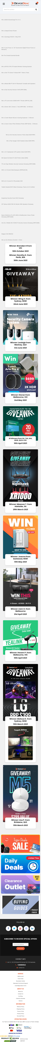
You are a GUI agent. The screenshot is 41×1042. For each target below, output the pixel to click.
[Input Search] (18, 9)
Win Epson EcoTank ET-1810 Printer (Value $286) (14, 158)
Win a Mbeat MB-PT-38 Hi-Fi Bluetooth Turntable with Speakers (18, 83)
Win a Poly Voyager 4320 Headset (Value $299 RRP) (20, 141)
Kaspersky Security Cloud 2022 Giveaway (12, 198)
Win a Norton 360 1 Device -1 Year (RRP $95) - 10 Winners (17, 106)
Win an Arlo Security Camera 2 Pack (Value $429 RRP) (20, 134)
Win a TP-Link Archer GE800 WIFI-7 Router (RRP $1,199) (16, 100)
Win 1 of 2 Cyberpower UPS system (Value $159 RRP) (16, 152)
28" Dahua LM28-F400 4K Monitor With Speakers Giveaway (17, 204)
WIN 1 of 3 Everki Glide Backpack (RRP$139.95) (14, 170)
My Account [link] (20, 976)
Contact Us (20, 967)
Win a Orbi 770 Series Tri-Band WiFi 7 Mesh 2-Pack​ (15, 72)
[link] (8, 928)
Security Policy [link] (20, 1016)
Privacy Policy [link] (20, 1013)
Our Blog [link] (20, 996)
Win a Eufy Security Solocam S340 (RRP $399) (14, 89)
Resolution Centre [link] (20, 981)
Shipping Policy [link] (20, 1009)
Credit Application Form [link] (20, 985)
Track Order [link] (20, 978)
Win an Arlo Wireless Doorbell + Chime (11, 240)
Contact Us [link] (20, 993)
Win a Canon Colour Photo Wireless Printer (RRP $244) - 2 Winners (19, 123)
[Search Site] (36, 9)
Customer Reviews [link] (20, 998)
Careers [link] (20, 1000)
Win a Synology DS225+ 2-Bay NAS (11, 36)
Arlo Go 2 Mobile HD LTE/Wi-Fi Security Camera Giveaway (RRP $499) (20, 223)
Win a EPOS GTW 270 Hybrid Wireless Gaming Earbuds (16, 66)
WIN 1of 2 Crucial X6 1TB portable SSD (12, 181)
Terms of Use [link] (20, 1011)
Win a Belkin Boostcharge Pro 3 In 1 (11, 19)
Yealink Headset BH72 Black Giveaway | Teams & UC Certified (18, 187)
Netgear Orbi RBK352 (7, 234)
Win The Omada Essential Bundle (10, 55)
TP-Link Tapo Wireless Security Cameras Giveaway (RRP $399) (18, 164)
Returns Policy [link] (20, 1006)
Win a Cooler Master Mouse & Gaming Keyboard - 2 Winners (17, 117)
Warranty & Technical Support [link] (20, 983)
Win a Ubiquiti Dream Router (9, 30)
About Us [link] (20, 991)
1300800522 (20, 965)
